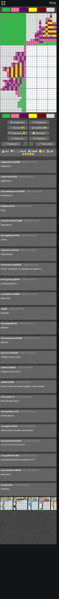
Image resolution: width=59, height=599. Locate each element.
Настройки (45, 144)
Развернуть (11, 144)
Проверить (39, 122)
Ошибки (39, 127)
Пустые (17, 127)
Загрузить (39, 133)
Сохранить (17, 122)
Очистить (17, 138)
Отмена (39, 138)
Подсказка (17, 133)
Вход (52, 2)
